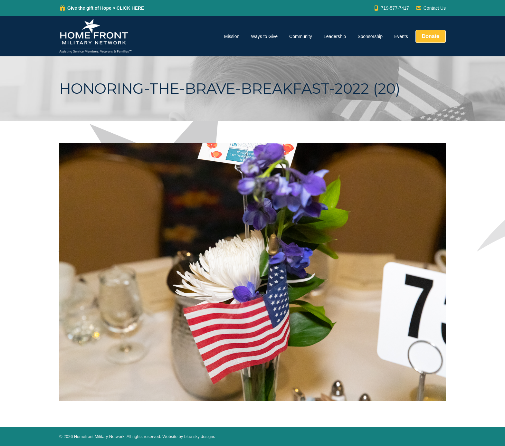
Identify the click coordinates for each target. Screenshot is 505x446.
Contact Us (430, 8)
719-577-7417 (391, 8)
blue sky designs (199, 436)
